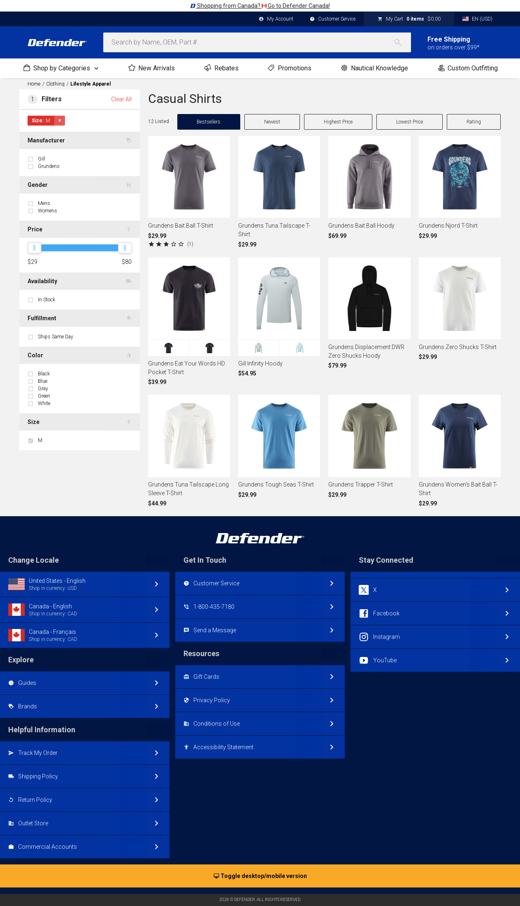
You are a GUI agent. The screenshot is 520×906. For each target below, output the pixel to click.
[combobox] (257, 42)
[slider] (34, 248)
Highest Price (338, 122)
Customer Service (332, 19)
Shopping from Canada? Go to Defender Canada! (260, 5)
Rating (474, 122)
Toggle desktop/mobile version (260, 876)
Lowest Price (409, 122)
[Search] (402, 42)
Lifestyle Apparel (90, 84)
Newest (272, 122)
